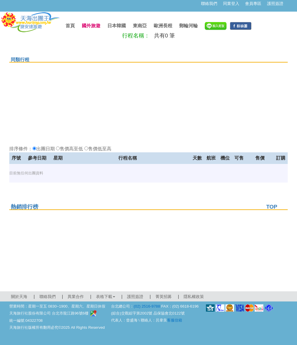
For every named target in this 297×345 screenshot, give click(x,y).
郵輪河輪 (188, 25)
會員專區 (253, 3)
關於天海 (19, 296)
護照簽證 (275, 3)
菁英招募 (163, 296)
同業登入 (231, 3)
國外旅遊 (91, 25)
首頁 (70, 25)
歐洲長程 (163, 25)
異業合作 (76, 296)
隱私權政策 (194, 296)
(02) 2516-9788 (147, 306)
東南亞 (140, 25)
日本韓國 (116, 25)
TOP (271, 207)
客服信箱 (174, 320)
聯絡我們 (209, 3)
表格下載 (105, 296)
